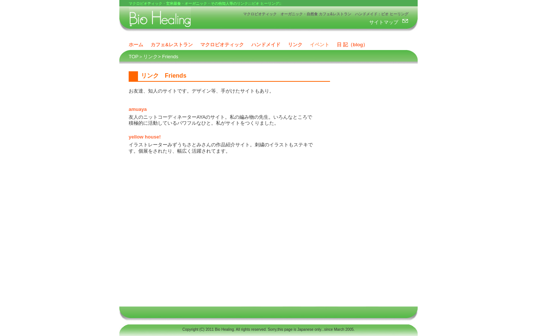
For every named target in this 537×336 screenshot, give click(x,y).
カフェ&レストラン (172, 44)
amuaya (138, 109)
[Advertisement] (376, 189)
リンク (295, 44)
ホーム (136, 44)
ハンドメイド (265, 44)
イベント (319, 44)
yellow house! (145, 137)
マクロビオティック (222, 44)
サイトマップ (383, 22)
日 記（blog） (352, 44)
